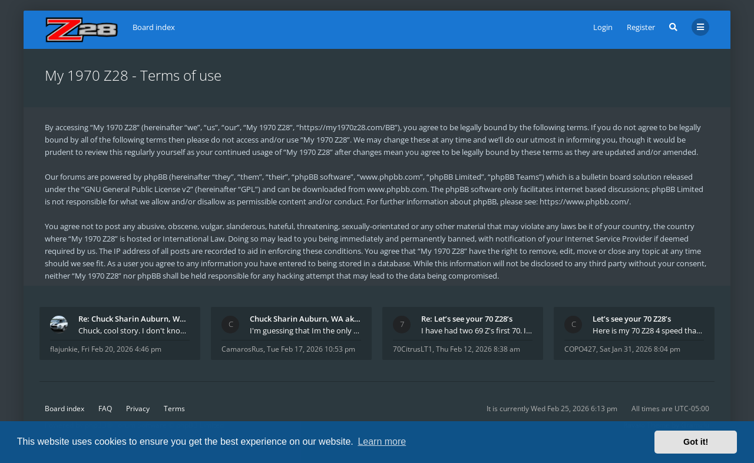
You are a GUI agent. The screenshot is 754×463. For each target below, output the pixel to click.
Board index (64, 409)
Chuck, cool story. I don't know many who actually (134, 330)
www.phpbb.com (397, 189)
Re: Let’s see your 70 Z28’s (466, 318)
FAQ (105, 409)
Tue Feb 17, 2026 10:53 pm (311, 349)
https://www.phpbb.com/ (584, 201)
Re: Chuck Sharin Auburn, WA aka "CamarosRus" (134, 318)
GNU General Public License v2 (137, 189)
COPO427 (580, 349)
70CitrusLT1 (412, 349)
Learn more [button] (382, 441)
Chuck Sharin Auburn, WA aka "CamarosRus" (305, 318)
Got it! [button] (695, 442)
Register (641, 27)
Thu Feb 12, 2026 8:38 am (478, 349)
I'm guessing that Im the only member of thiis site (305, 330)
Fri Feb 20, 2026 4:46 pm (121, 349)
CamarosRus (242, 349)
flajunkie (64, 349)
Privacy (138, 409)
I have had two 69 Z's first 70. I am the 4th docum (477, 330)
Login (603, 27)
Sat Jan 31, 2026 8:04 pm (640, 349)
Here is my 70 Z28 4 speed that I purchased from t (648, 330)
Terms (174, 409)
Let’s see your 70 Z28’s (632, 318)
